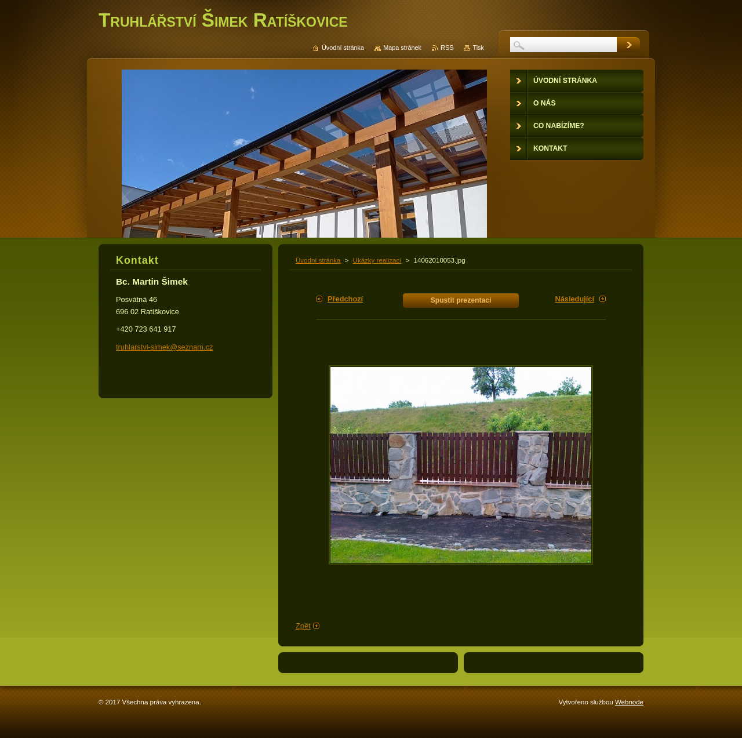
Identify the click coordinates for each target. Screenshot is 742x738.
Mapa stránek (402, 47)
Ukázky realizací (377, 260)
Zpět (303, 625)
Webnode (629, 702)
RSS (447, 47)
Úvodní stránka (318, 260)
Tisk (478, 47)
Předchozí (345, 299)
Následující (574, 299)
